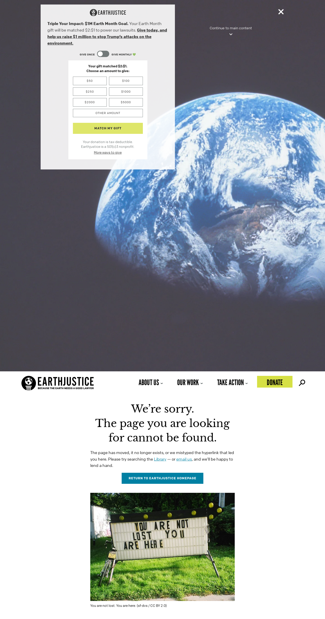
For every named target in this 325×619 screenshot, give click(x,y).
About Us (149, 382)
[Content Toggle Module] (108, 54)
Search (301, 382)
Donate (275, 382)
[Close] (281, 13)
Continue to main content (231, 31)
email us (184, 459)
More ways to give (108, 152)
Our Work (188, 382)
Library (160, 459)
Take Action (230, 382)
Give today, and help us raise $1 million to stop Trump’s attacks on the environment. (107, 36)
